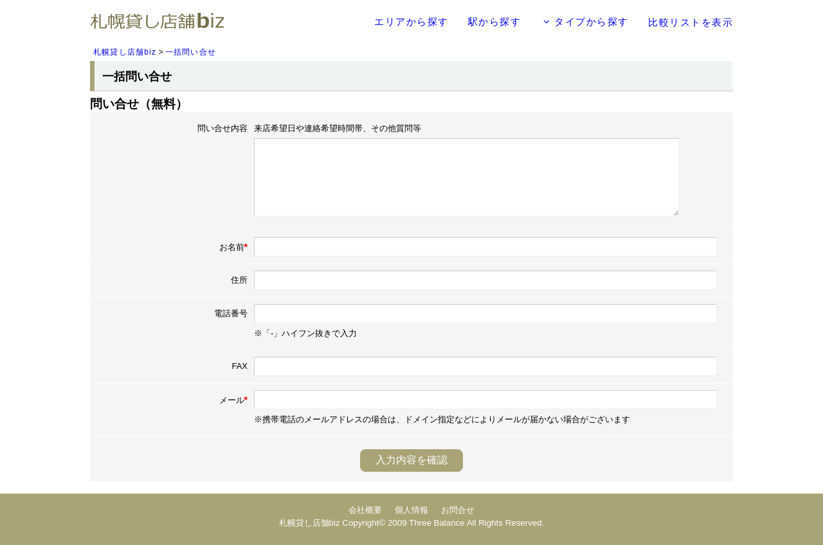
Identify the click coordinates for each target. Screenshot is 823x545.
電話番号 (231, 313)
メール (233, 400)
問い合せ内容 (222, 128)
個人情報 (411, 510)
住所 (239, 280)
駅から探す (494, 21)
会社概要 (365, 510)
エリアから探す (411, 21)
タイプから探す (586, 21)
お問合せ (458, 510)
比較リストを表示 (690, 22)
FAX (239, 366)
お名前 (233, 247)
